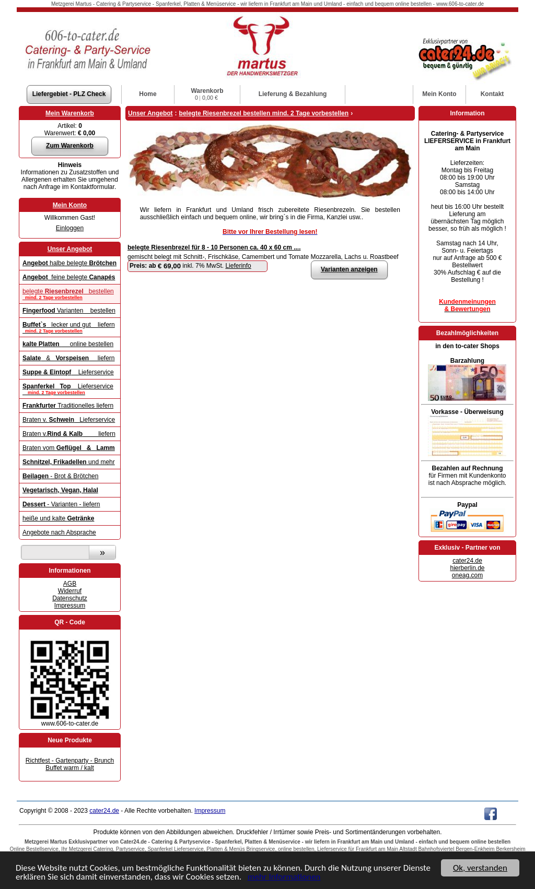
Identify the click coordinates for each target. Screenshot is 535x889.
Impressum (69, 605)
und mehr (68, 462)
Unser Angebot (70, 249)
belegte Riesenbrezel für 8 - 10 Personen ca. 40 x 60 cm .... (213, 247)
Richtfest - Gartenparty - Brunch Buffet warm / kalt (70, 764)
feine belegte (68, 277)
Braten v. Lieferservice (68, 419)
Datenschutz (69, 598)
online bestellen (67, 344)
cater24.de (467, 560)
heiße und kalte (58, 518)
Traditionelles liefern (67, 405)
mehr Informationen (284, 877)
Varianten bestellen (68, 310)
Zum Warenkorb (70, 145)
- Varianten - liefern (61, 504)
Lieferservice (68, 372)
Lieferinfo (238, 265)
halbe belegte (69, 263)
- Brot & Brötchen (60, 476)
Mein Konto (70, 205)
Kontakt (492, 94)
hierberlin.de (467, 568)
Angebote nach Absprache (59, 532)
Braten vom (68, 448)
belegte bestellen (69, 294)
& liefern (68, 358)
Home (147, 94)
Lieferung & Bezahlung (293, 94)
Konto (439, 94)
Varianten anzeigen (349, 269)
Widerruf (70, 591)
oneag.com (467, 575)
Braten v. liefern (68, 433)
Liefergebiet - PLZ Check (69, 94)
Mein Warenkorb (69, 113)
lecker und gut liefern (69, 327)
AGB (69, 583)
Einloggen (70, 228)
